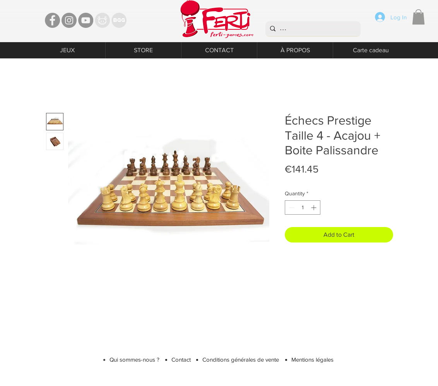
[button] (418, 16)
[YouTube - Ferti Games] (85, 20)
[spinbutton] (303, 207)
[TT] (102, 20)
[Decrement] (291, 207)
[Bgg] (119, 20)
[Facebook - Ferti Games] (52, 20)
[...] (312, 28)
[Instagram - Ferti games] (69, 20)
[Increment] (314, 207)
